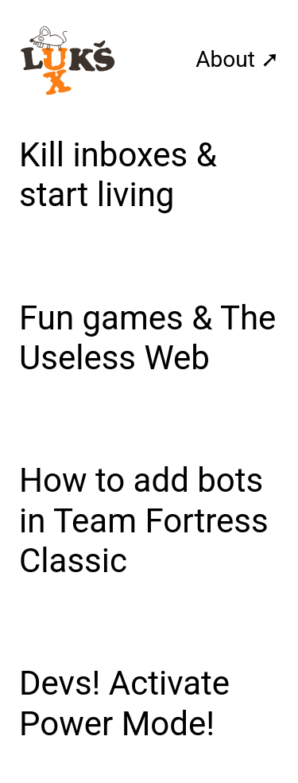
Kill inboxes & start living (118, 174)
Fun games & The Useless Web (147, 337)
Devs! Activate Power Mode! (124, 703)
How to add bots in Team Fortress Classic (144, 520)
